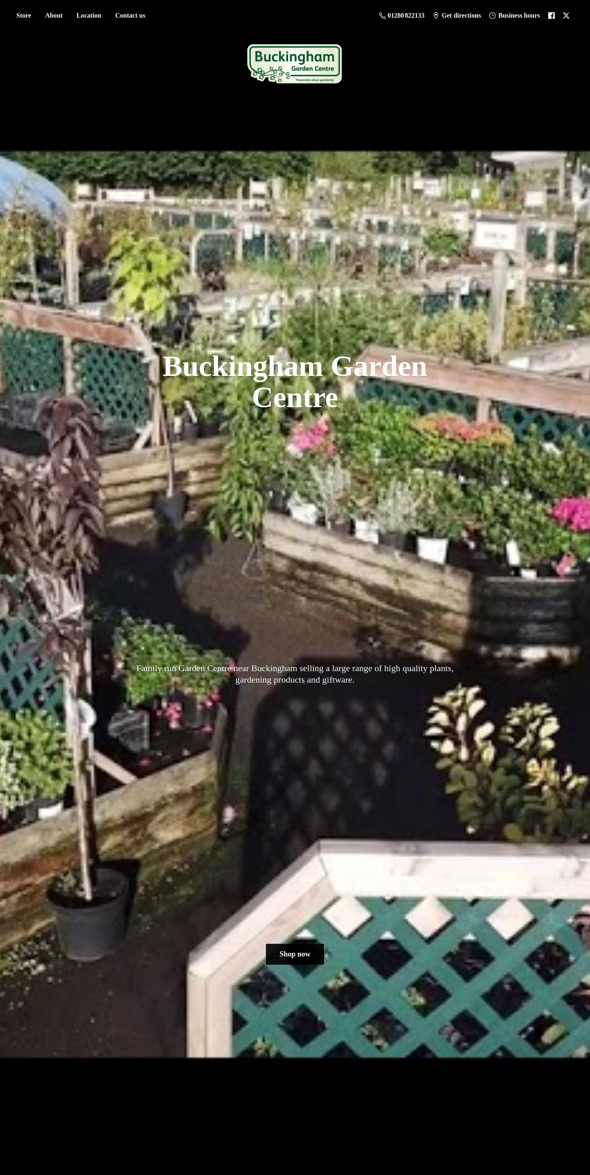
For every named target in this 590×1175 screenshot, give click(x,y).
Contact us (130, 15)
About (54, 15)
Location (89, 15)
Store (23, 15)
